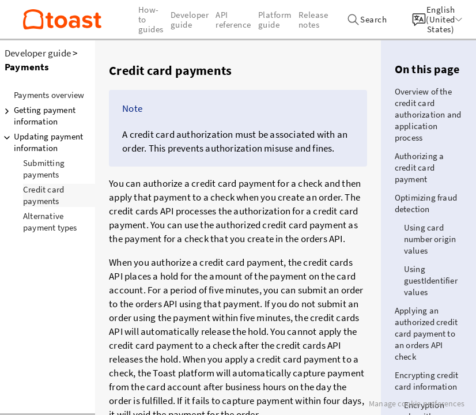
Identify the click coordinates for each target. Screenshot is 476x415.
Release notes (313, 19)
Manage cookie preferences (416, 403)
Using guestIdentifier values (431, 280)
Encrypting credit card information (426, 380)
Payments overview (49, 94)
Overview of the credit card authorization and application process (428, 114)
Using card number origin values (430, 239)
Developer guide (38, 53)
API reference (233, 19)
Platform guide (275, 19)
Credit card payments (43, 195)
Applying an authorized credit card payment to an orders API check (426, 333)
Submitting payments (44, 168)
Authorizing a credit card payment (419, 167)
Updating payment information (41, 142)
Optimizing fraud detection (426, 203)
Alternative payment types (50, 221)
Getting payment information (37, 115)
